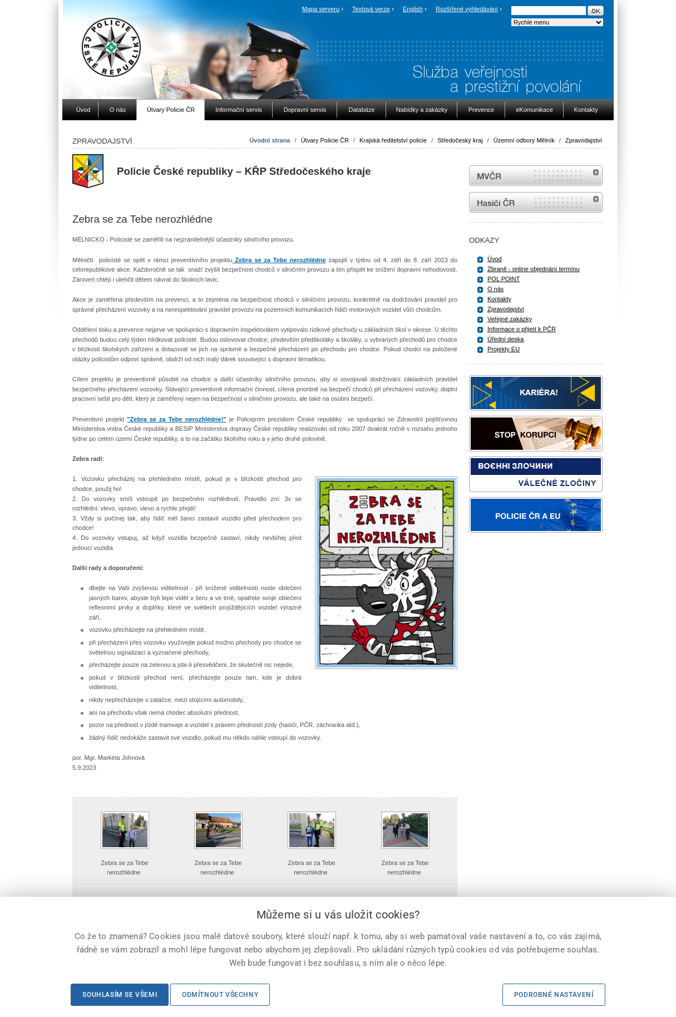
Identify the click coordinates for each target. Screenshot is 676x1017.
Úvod (494, 259)
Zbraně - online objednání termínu (533, 269)
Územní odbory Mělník (524, 140)
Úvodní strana (269, 140)
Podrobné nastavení (554, 995)
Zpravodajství (583, 140)
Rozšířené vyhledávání (467, 9)
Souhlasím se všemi (119, 995)
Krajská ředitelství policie (393, 140)
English (413, 9)
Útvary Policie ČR (325, 140)
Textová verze (371, 9)
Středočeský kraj (459, 140)
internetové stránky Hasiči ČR (536, 202)
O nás (495, 289)
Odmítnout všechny (220, 995)
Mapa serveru (320, 9)
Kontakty (499, 299)
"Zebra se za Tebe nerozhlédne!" (176, 419)
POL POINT (503, 279)
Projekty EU (503, 349)
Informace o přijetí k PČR (521, 329)
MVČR (536, 175)
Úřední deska (505, 339)
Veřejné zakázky (509, 319)
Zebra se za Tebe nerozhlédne (279, 260)
